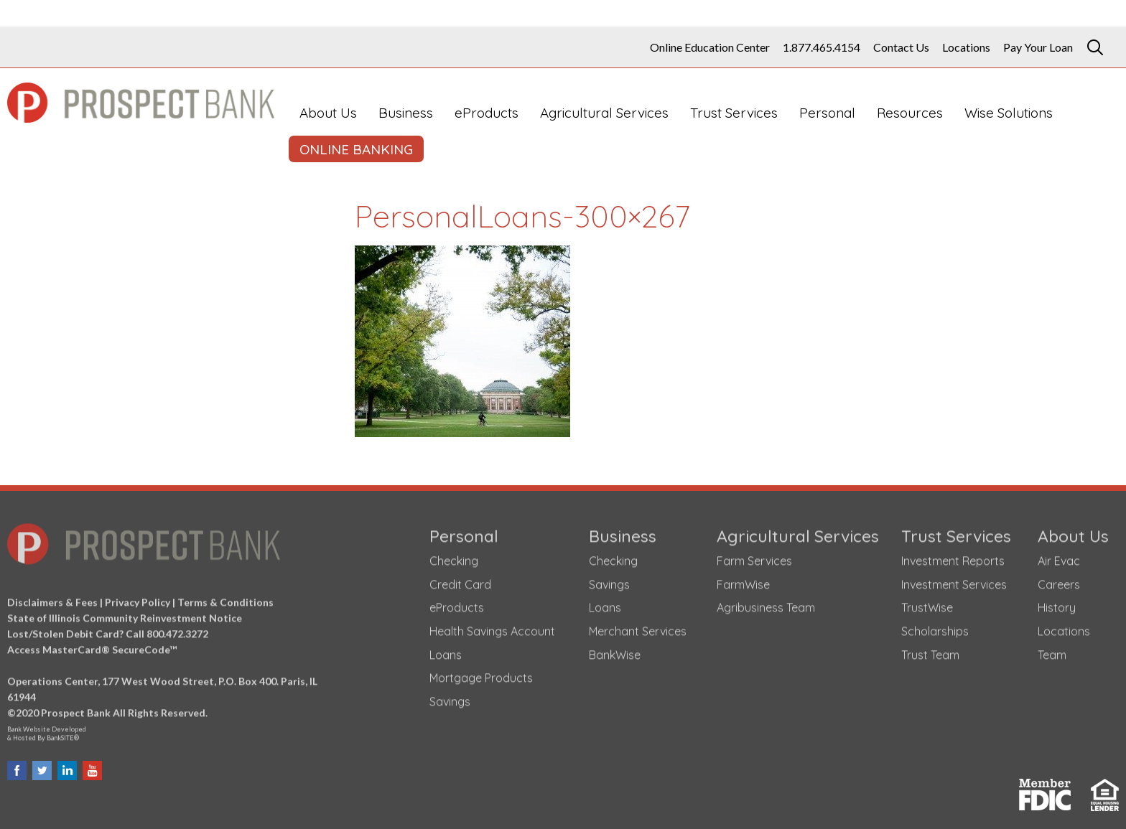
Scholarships (935, 628)
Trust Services (734, 112)
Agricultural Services (604, 112)
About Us (328, 112)
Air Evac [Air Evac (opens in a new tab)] (1059, 558)
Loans (445, 652)
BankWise (615, 652)
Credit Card (460, 581)
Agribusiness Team (766, 604)
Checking (453, 558)
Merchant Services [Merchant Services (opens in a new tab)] (638, 628)
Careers (1059, 581)
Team (1052, 652)
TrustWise (927, 604)
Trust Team (930, 652)
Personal (827, 112)
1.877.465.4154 (821, 47)
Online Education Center (710, 47)
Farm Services (754, 558)
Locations (966, 47)
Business (405, 112)
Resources (910, 112)
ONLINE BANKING (356, 149)
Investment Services (954, 581)
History (1057, 604)
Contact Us (901, 47)
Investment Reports (953, 558)
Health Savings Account (492, 628)
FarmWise (743, 581)
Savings (449, 698)
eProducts (486, 112)
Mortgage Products (481, 675)
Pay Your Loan (1038, 47)
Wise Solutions (1008, 112)
